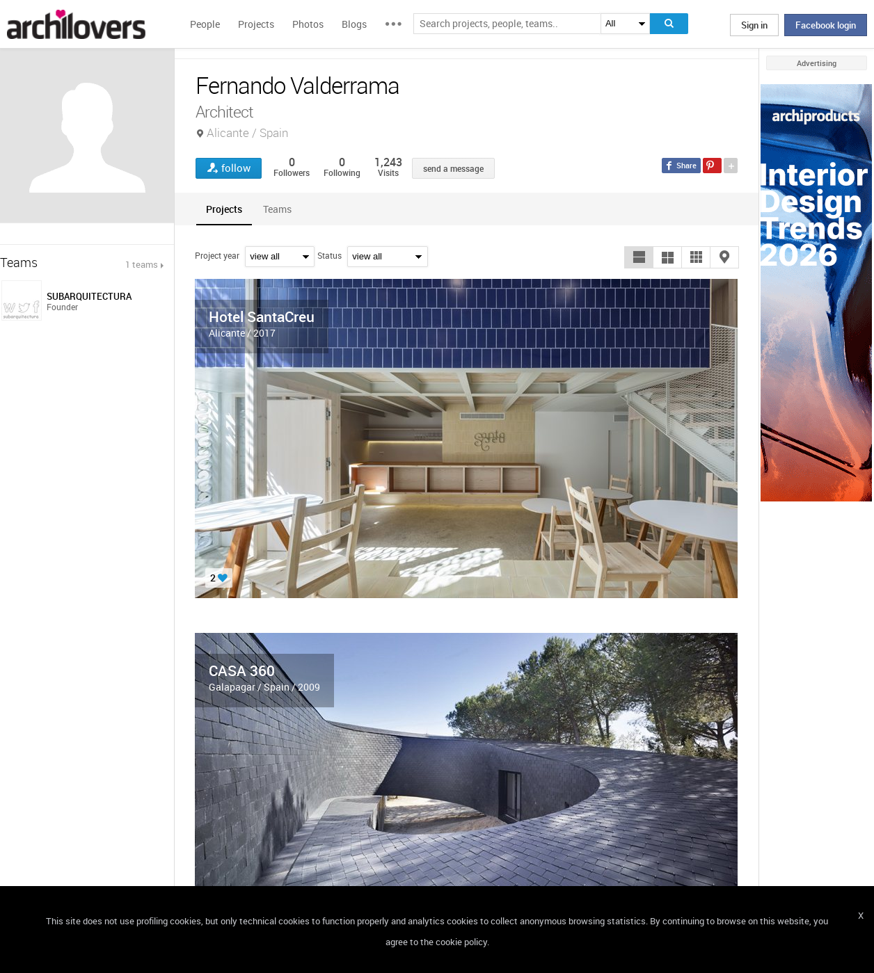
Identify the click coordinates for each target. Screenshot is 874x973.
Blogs (354, 24)
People (205, 24)
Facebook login (825, 25)
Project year (217, 255)
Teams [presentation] (277, 209)
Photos (308, 24)
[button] (638, 257)
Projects (256, 24)
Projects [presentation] (224, 209)
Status (329, 255)
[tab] (224, 209)
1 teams (141, 264)
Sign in (754, 25)
